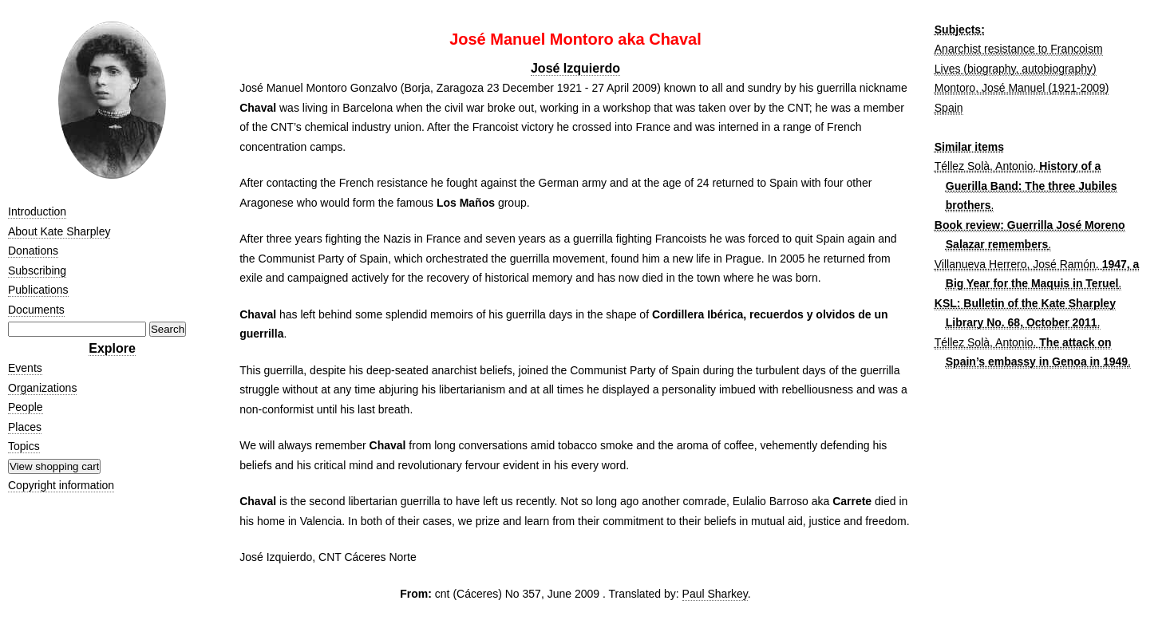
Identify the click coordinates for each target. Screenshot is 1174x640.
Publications (38, 289)
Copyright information (61, 485)
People (25, 407)
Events (25, 367)
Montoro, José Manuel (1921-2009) (1022, 87)
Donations (33, 250)
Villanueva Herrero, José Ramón (1015, 264)
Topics (24, 446)
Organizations (42, 387)
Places (25, 427)
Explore (112, 348)
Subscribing (37, 270)
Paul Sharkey (715, 593)
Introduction (37, 211)
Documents (36, 309)
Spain (949, 107)
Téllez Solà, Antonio (984, 166)
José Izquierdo (575, 68)
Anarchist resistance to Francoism (1019, 48)
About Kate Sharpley (59, 231)
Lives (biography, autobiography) (1016, 68)
